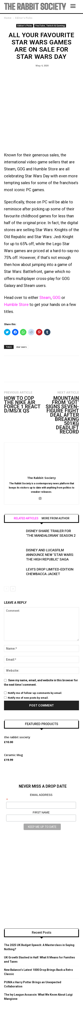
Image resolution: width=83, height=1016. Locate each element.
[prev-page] (6, 562)
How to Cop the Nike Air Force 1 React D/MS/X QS (22, 378)
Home (7, 18)
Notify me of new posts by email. (28, 671)
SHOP (47, 1004)
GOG (57, 271)
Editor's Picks (23, 18)
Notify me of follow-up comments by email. (35, 667)
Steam (45, 271)
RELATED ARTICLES (26, 492)
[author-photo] (41, 446)
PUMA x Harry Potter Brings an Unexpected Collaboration (32, 958)
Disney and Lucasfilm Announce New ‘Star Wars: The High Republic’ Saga (50, 528)
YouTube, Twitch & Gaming (50, 25)
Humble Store (16, 278)
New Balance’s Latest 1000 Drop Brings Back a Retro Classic (38, 946)
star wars (21, 321)
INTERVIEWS (61, 1004)
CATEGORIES (32, 1004)
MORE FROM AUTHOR (55, 492)
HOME (17, 1004)
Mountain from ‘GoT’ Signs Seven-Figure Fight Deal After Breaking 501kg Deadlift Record (62, 389)
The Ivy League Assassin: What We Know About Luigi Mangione (38, 971)
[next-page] (12, 562)
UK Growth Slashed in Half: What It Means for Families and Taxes (39, 933)
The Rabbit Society (41, 452)
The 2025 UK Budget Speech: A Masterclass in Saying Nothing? (39, 921)
